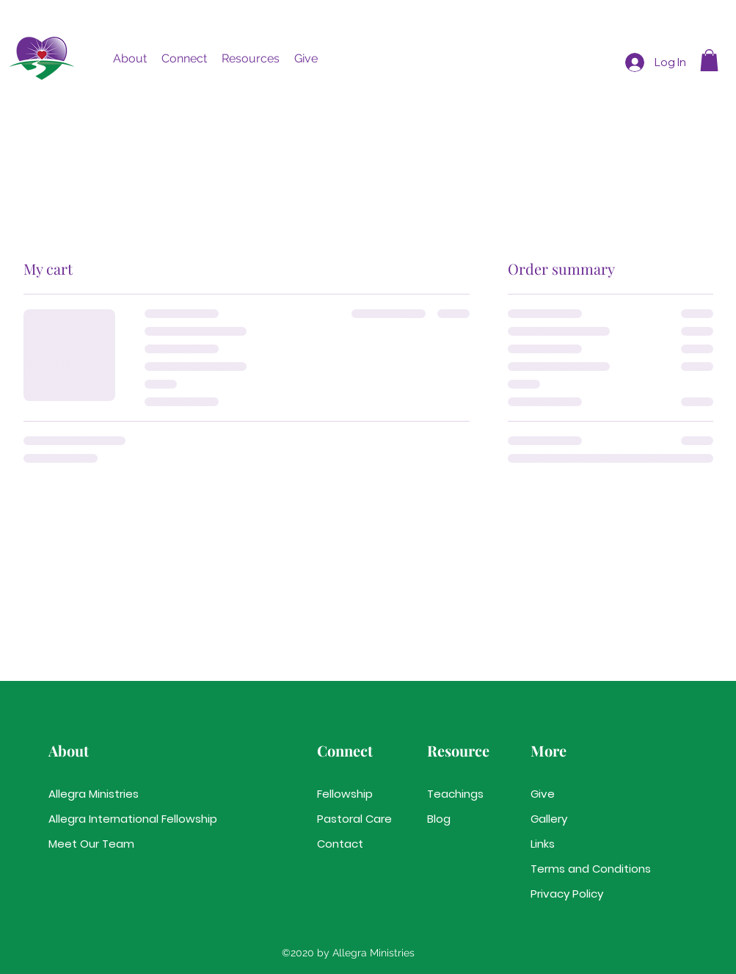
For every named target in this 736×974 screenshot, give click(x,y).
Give (543, 793)
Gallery (549, 818)
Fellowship (345, 793)
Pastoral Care (354, 818)
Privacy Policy (567, 893)
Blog (439, 818)
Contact (340, 843)
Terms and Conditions (582, 868)
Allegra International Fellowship (99, 818)
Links (543, 843)
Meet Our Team (91, 843)
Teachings (455, 793)
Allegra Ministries (93, 793)
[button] (130, 59)
